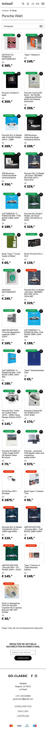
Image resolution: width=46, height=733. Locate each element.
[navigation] (42, 3)
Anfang (5, 10)
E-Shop (13, 10)
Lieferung (23, 716)
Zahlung (23, 711)
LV (33, 3)
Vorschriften (23, 706)
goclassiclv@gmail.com (23, 699)
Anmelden (23, 658)
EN (37, 3)
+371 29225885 (23, 696)
